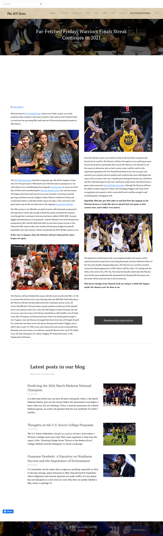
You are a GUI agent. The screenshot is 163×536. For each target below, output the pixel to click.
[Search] (20, 4)
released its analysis (62, 433)
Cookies (81, 530)
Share (8, 511)
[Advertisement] (81, 75)
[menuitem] (119, 13)
